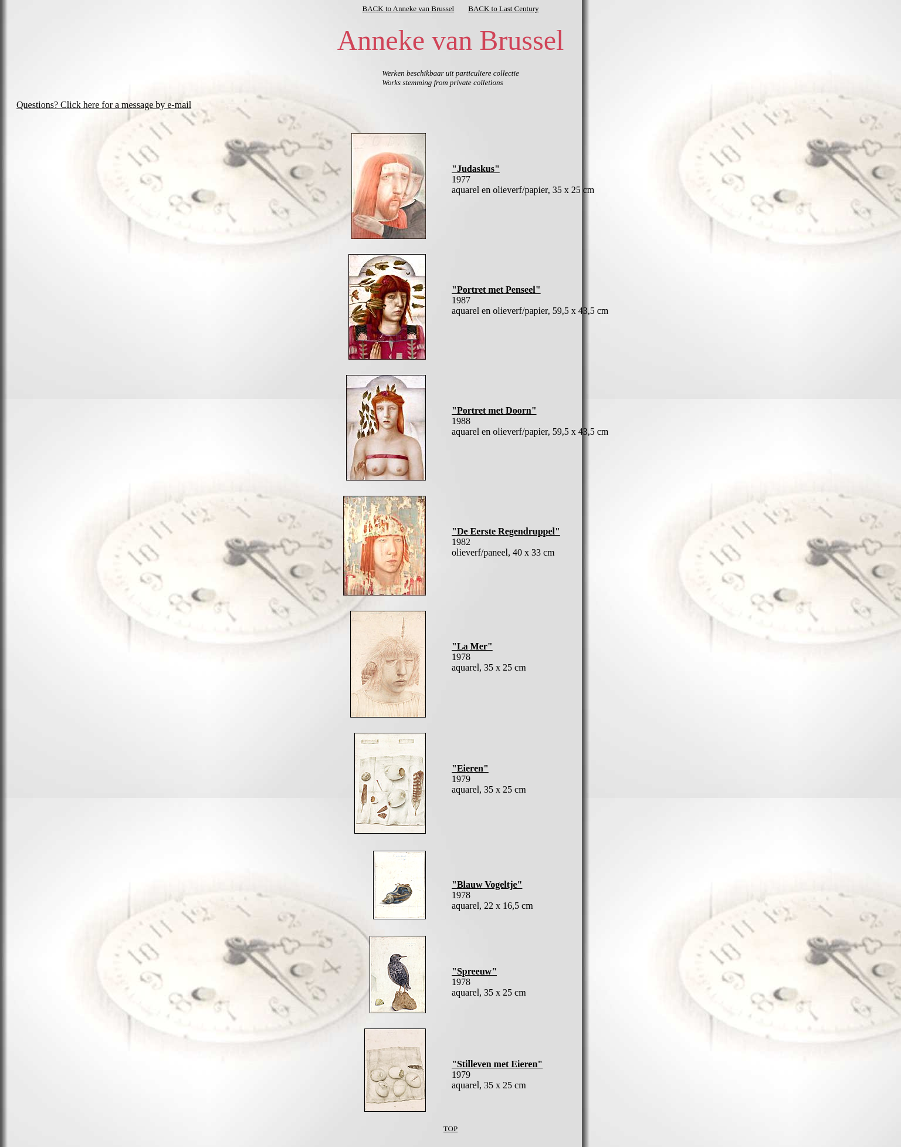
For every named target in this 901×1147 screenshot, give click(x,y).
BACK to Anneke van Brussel (409, 8)
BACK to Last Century (503, 8)
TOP (450, 1128)
